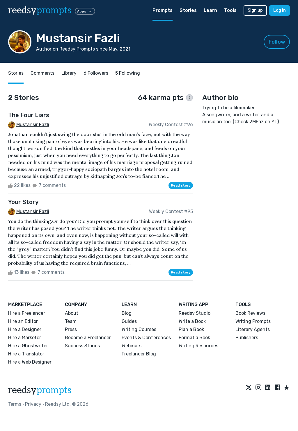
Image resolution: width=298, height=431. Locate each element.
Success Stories (82, 345)
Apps (85, 11)
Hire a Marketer (24, 337)
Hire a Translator (26, 354)
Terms (14, 404)
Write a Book (192, 321)
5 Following (127, 73)
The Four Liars (28, 115)
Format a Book (194, 337)
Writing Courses (139, 329)
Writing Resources (198, 345)
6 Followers (96, 73)
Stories (188, 10)
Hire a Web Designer (30, 362)
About (71, 313)
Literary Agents (252, 329)
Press (71, 329)
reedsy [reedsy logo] (39, 10)
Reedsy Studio (194, 313)
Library (69, 73)
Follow (277, 42)
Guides (129, 321)
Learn (210, 10)
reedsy (39, 390)
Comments (42, 73)
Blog (127, 313)
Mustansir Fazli (32, 124)
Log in (279, 10)
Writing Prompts (253, 321)
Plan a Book (191, 329)
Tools (230, 10)
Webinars (131, 345)
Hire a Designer (24, 329)
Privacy (33, 404)
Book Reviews (250, 313)
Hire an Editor (23, 321)
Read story (181, 185)
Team (71, 321)
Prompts (162, 10)
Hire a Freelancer (26, 313)
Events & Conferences (146, 337)
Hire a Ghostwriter (28, 345)
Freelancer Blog (139, 354)
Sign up (255, 10)
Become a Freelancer (88, 337)
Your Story (23, 201)
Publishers (246, 337)
